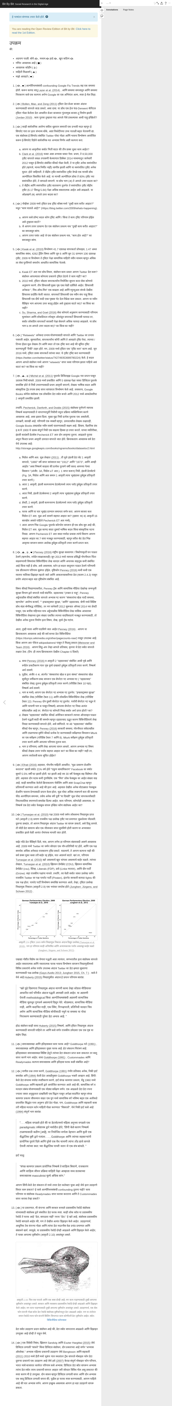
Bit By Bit (25, 4)
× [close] (94, 16)
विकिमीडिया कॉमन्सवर (56, 1320)
